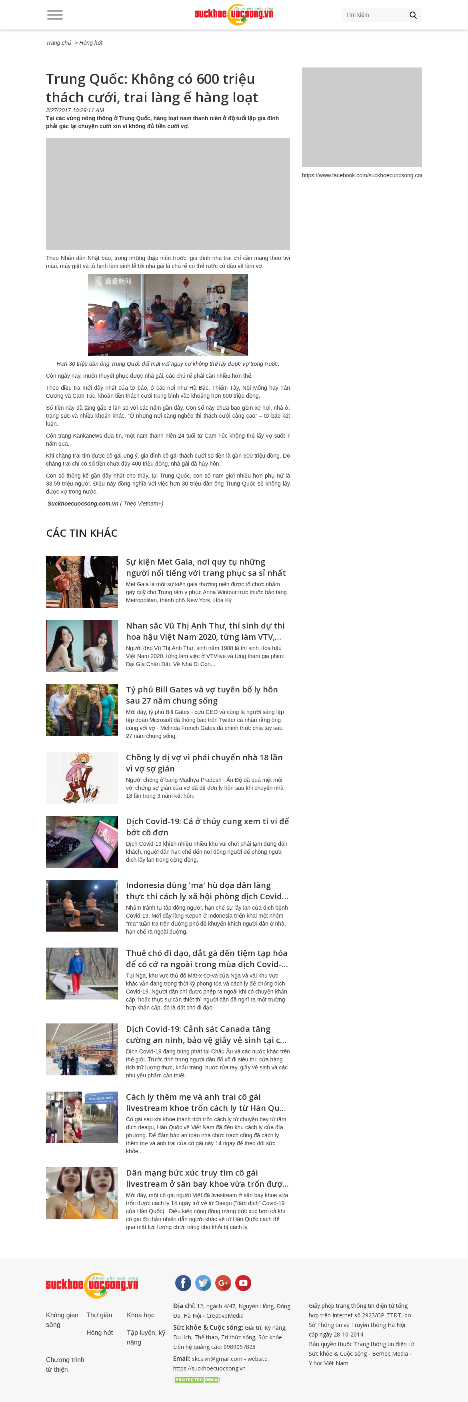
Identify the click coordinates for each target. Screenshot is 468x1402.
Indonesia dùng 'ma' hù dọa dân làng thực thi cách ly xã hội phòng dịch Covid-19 (205, 896)
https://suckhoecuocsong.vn (209, 1368)
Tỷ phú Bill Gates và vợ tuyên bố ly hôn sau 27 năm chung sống (202, 695)
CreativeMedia (225, 1315)
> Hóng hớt (88, 43)
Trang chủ (58, 43)
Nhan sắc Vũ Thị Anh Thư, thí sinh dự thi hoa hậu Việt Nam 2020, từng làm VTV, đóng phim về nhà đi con (205, 636)
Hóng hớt (99, 1332)
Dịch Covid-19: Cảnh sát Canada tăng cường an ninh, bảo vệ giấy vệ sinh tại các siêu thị (207, 1040)
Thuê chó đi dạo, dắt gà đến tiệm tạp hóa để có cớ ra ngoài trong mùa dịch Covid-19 (207, 964)
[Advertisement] (168, 202)
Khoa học (140, 1315)
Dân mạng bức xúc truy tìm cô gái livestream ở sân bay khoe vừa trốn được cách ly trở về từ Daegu (206, 1183)
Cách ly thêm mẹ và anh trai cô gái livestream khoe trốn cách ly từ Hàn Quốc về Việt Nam (207, 1107)
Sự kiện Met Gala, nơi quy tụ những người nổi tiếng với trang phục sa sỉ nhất (206, 567)
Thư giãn (99, 1315)
